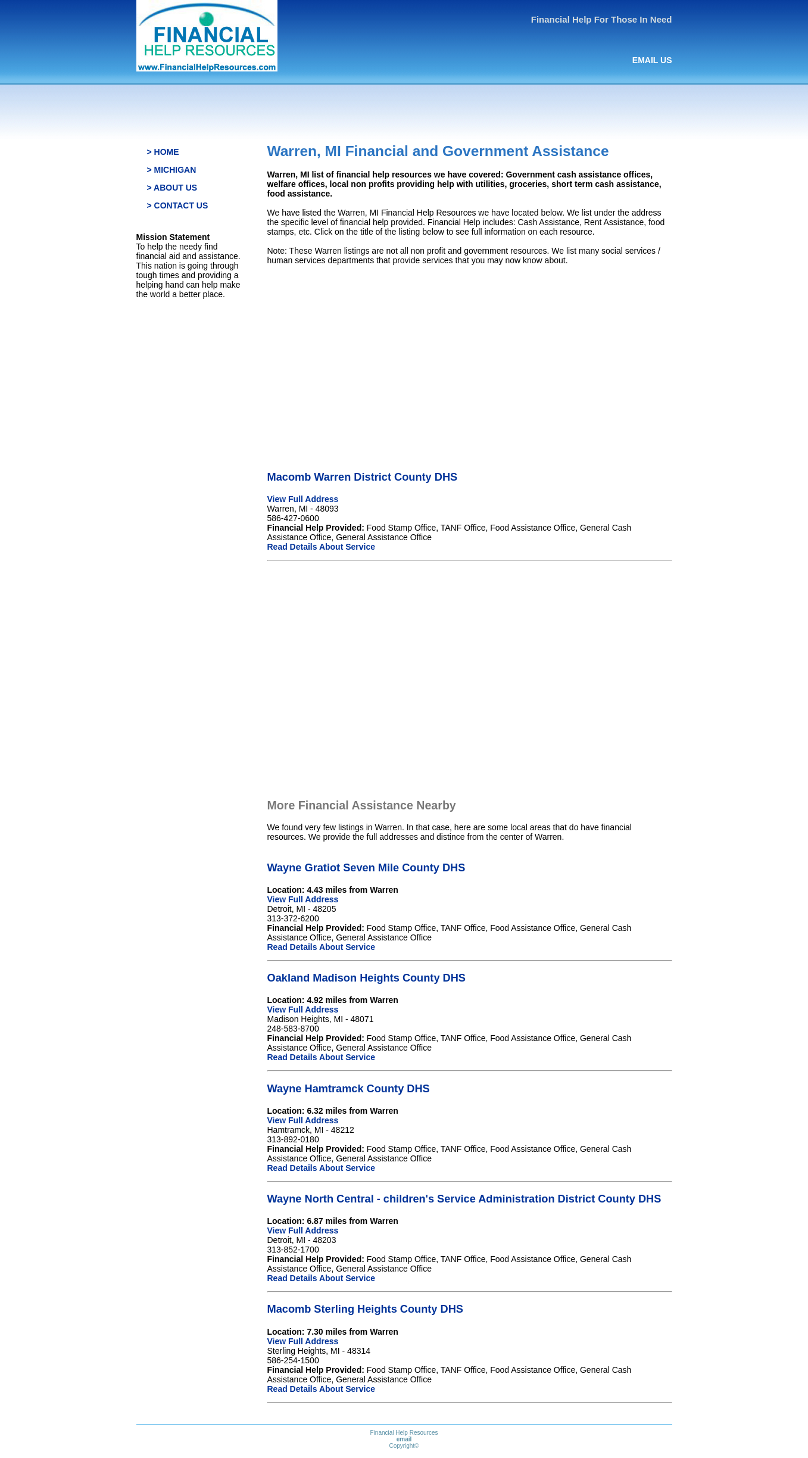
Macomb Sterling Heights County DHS (365, 1309)
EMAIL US (652, 60)
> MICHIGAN (171, 170)
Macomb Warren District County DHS (362, 477)
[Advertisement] (469, 358)
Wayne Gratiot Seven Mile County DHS (366, 868)
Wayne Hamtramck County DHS (348, 1089)
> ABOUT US (172, 187)
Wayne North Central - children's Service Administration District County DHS (464, 1199)
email (404, 1439)
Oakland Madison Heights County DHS (366, 978)
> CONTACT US (177, 205)
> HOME (163, 152)
